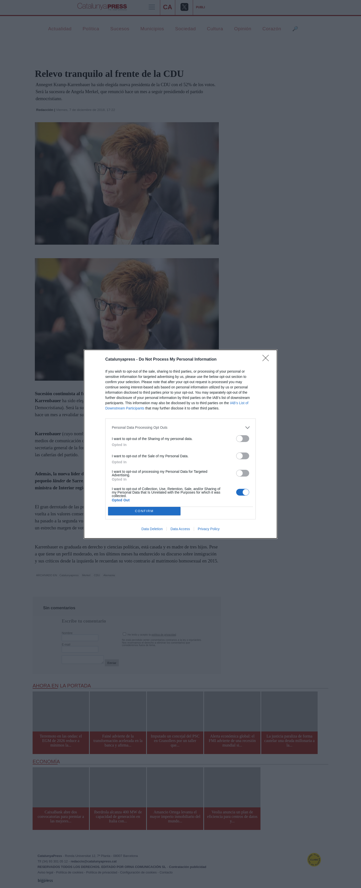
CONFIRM (144, 511)
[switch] (242, 438)
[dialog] (180, 444)
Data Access (180, 529)
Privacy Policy (209, 529)
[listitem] (180, 427)
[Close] (267, 359)
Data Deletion (152, 529)
